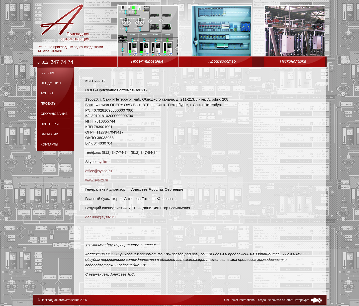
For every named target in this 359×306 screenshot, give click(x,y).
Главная (48, 73)
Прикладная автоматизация (60, 300)
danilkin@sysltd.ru (100, 217)
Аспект (47, 93)
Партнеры (50, 124)
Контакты (49, 144)
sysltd (102, 161)
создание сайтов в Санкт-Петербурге (283, 300)
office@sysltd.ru (98, 171)
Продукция (51, 83)
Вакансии (49, 134)
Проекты (49, 103)
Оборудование (54, 114)
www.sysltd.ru (96, 180)
